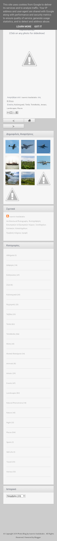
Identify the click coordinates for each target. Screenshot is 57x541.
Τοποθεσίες (35, 104)
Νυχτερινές (10, 304)
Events (9, 383)
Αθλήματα (10, 255)
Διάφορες (10, 265)
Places (19, 108)
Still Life (9, 452)
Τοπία (27, 104)
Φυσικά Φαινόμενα (13, 353)
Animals (9, 363)
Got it (38, 26)
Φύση (8, 344)
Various (9, 472)
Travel (9, 462)
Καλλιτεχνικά (19, 104)
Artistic (44, 104)
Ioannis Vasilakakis (17, 216)
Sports (8, 442)
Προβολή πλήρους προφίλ (17, 233)
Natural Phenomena (14, 403)
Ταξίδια (9, 314)
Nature (9, 412)
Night (8, 422)
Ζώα (8, 285)
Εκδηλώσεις (11, 275)
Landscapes (11, 108)
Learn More (23, 26)
